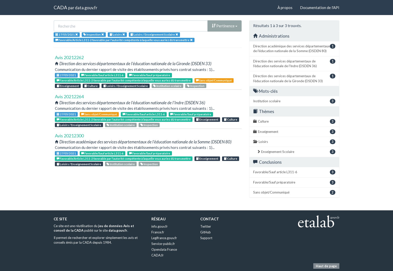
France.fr (157, 232)
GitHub (205, 232)
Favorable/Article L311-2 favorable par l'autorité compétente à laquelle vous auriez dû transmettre (124, 80)
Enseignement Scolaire (296, 151)
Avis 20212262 (69, 57)
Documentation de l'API (319, 7)
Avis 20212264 (69, 96)
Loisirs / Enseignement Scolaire (125, 85)
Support (206, 238)
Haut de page (326, 266)
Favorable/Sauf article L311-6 (102, 75)
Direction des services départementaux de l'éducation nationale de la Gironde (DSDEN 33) (294, 78)
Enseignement (68, 85)
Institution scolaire (167, 85)
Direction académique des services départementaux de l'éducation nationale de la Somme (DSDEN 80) (294, 48)
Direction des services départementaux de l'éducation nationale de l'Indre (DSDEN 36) (294, 63)
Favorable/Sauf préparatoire (149, 75)
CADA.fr (157, 255)
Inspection (196, 85)
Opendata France (164, 249)
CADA (60, 7)
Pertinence (224, 26)
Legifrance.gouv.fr (164, 238)
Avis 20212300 (69, 135)
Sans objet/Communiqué (214, 80)
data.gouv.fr (86, 7)
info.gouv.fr (159, 226)
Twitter (205, 226)
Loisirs (294, 141)
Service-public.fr (163, 244)
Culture (91, 85)
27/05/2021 (66, 75)
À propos (284, 7)
